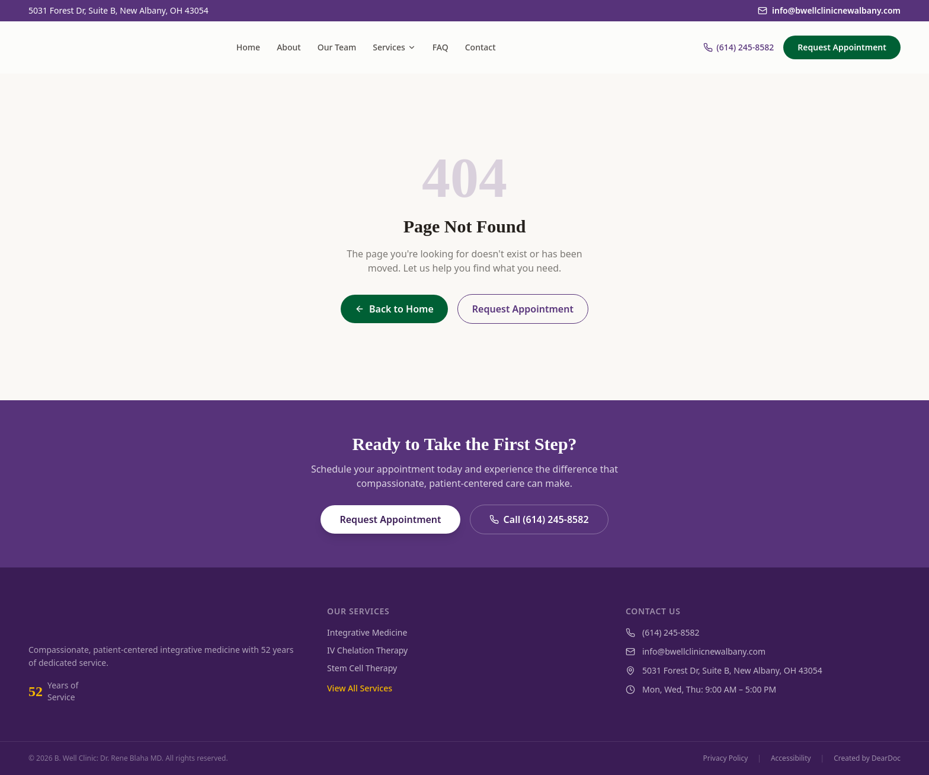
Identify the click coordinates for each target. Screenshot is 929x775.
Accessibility (791, 758)
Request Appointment (841, 47)
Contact (480, 47)
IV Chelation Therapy (367, 650)
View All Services (359, 688)
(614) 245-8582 (738, 47)
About (289, 47)
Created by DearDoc (867, 758)
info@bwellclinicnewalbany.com (829, 10)
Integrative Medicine (367, 632)
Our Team (337, 47)
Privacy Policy (725, 758)
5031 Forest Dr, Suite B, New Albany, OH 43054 (118, 10)
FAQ (441, 47)
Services (394, 47)
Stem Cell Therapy (362, 668)
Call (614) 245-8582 (539, 519)
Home (248, 47)
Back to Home (394, 308)
